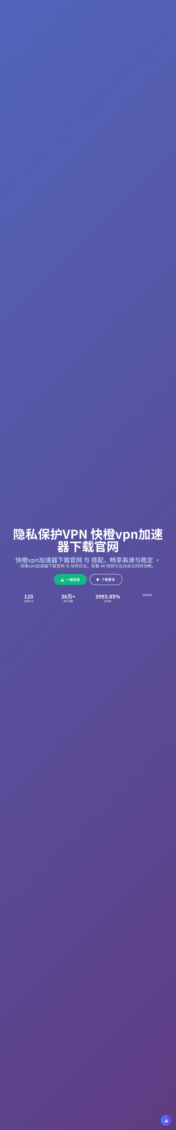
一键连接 (70, 579)
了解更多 (106, 579)
